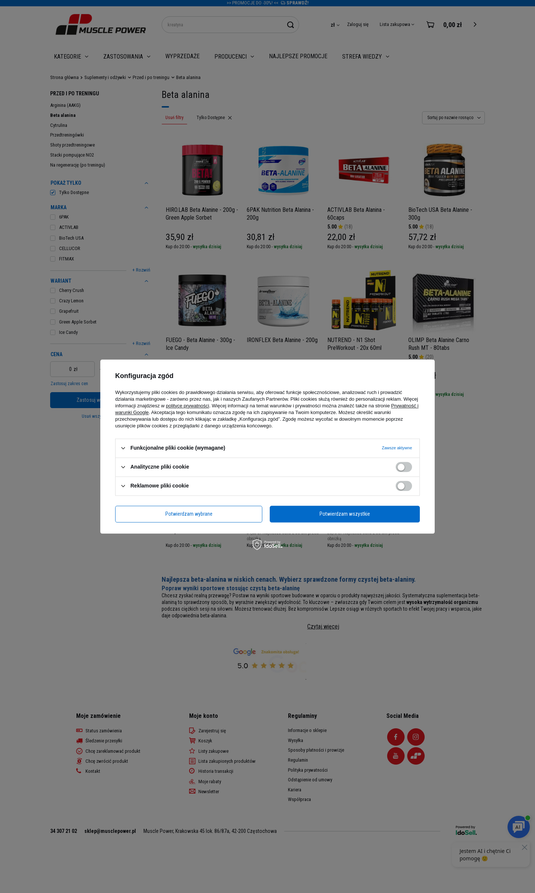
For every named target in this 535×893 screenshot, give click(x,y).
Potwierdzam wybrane (189, 514)
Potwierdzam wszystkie (345, 514)
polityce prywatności (187, 405)
